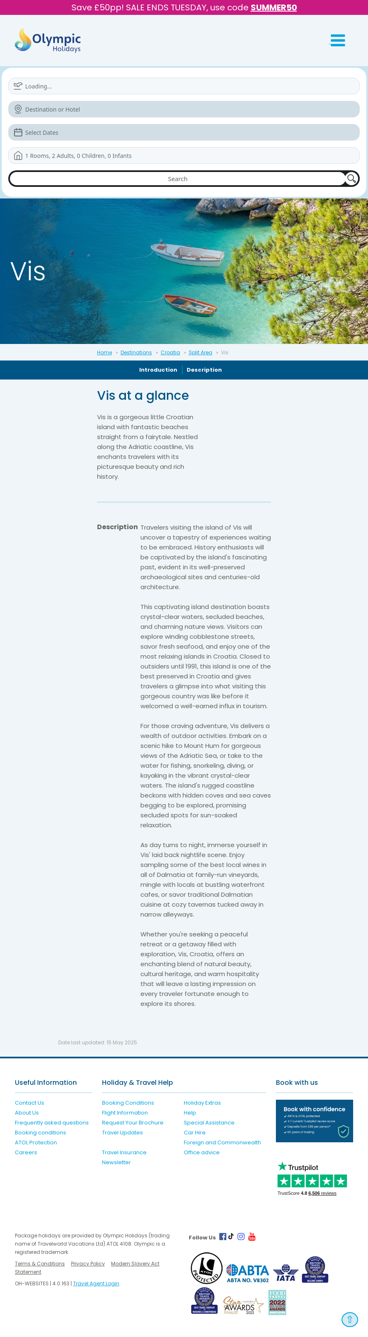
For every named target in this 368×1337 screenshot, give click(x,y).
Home (104, 352)
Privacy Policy (88, 1263)
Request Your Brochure (133, 1123)
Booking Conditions (128, 1103)
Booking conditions (40, 1132)
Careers (26, 1152)
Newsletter (116, 1162)
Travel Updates (122, 1132)
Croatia (170, 352)
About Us (27, 1113)
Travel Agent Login (96, 1283)
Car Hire (195, 1132)
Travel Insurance (124, 1152)
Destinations (136, 352)
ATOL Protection (36, 1142)
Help (190, 1113)
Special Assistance (209, 1123)
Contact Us (29, 1103)
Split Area (200, 352)
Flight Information (125, 1113)
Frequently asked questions (52, 1123)
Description (204, 370)
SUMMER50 (274, 7)
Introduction (158, 370)
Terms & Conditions (40, 1263)
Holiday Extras (202, 1103)
